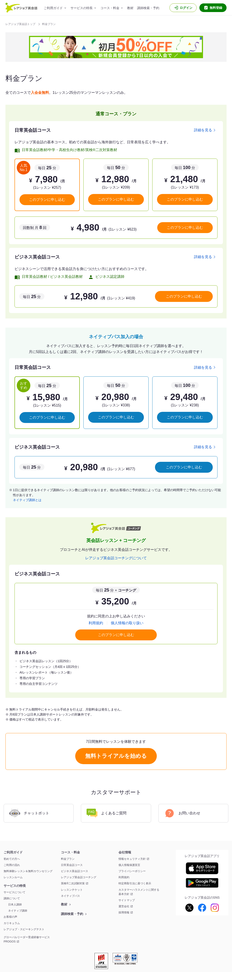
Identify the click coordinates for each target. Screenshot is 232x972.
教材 (130, 8)
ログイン (186, 8)
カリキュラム (12, 923)
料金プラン (68, 858)
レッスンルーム (13, 877)
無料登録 (216, 8)
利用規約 (96, 623)
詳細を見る (203, 130)
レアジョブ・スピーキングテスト (24, 929)
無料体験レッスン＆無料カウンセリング (28, 871)
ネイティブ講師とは (27, 500)
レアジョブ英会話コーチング (78, 877)
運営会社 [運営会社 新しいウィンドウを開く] (123, 906)
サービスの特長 (81, 8)
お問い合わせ (182, 813)
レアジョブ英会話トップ (20, 24)
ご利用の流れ (12, 865)
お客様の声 (10, 916)
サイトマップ (126, 900)
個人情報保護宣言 (129, 865)
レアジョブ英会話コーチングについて (116, 558)
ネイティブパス (70, 895)
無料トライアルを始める (116, 756)
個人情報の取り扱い (127, 623)
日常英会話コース (72, 865)
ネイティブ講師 (17, 910)
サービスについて (14, 892)
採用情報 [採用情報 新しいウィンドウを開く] (123, 912)
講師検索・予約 (148, 8)
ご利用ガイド (53, 8)
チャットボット (29, 813)
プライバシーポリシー (132, 871)
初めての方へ (12, 858)
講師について (12, 898)
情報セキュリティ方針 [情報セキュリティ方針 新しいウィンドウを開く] (132, 858)
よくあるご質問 (106, 813)
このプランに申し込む (47, 199)
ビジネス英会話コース (74, 871)
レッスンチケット (72, 889)
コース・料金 (109, 8)
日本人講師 (15, 904)
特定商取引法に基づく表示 (134, 883)
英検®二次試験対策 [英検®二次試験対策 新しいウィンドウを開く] (73, 883)
